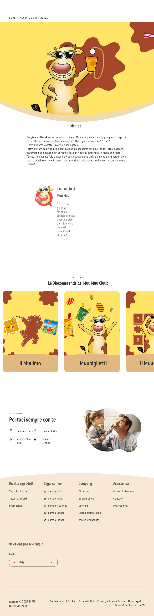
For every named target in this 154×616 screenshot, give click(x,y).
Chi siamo (84, 491)
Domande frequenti (124, 491)
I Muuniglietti (92, 331)
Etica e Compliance (90, 513)
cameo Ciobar (56, 513)
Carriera (83, 506)
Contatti (118, 499)
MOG (142, 605)
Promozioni (16, 506)
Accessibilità (86, 601)
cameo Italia (55, 491)
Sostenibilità (86, 499)
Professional (120, 506)
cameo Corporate (89, 520)
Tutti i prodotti (18, 499)
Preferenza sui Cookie (63, 601)
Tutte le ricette (18, 491)
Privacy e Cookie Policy (111, 601)
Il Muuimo (30, 331)
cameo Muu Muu (57, 506)
